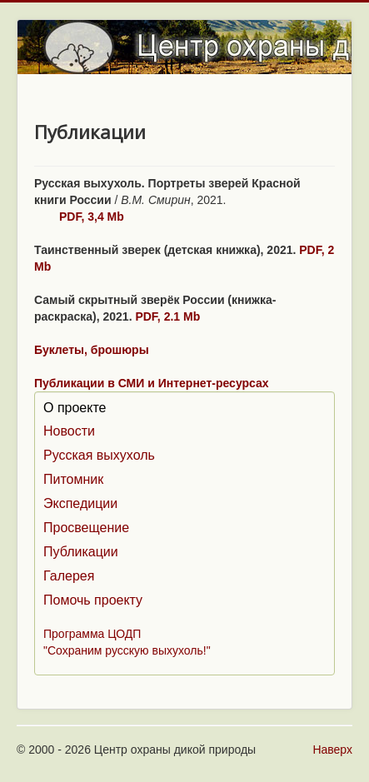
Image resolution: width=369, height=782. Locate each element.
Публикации (80, 552)
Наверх (332, 749)
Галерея (68, 576)
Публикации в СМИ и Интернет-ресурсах (151, 383)
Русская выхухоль (99, 455)
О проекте (74, 408)
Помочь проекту (92, 600)
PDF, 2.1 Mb (167, 316)
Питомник (73, 479)
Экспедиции (80, 503)
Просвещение (86, 528)
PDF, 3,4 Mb (91, 216)
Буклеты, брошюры (91, 349)
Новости (69, 431)
